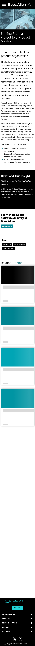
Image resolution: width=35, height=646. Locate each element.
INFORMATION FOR (8, 614)
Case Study (5, 383)
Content (18, 263)
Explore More (7, 227)
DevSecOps (7, 244)
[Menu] (4, 4)
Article (5, 424)
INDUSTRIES (6, 618)
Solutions (5, 301)
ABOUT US (5, 627)
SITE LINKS (6, 632)
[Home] (17, 4)
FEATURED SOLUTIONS (10, 623)
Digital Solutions (19, 244)
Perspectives (5, 342)
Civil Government (8, 248)
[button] (29, 4)
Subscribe (17, 608)
